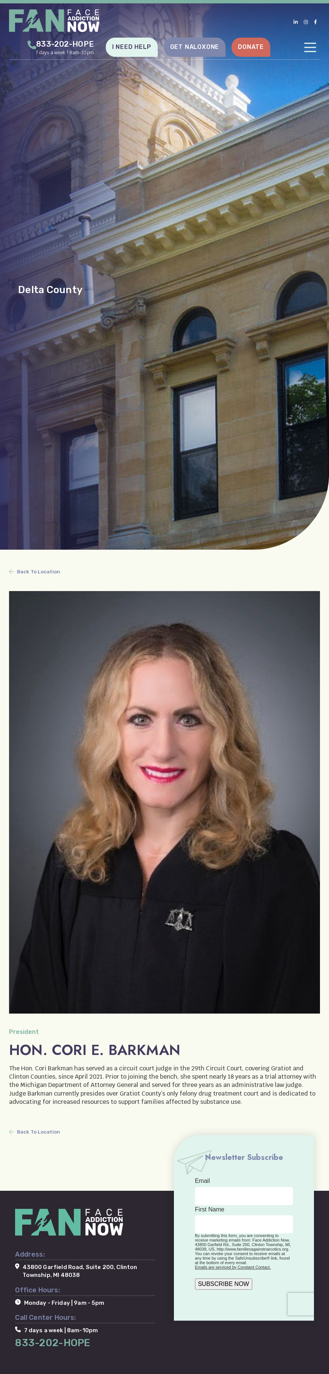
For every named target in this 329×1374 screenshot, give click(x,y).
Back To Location (38, 572)
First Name (209, 1209)
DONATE (251, 46)
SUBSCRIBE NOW (223, 1284)
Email (202, 1181)
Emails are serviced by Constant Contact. (233, 1267)
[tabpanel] (164, 275)
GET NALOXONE (194, 46)
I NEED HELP (131, 46)
